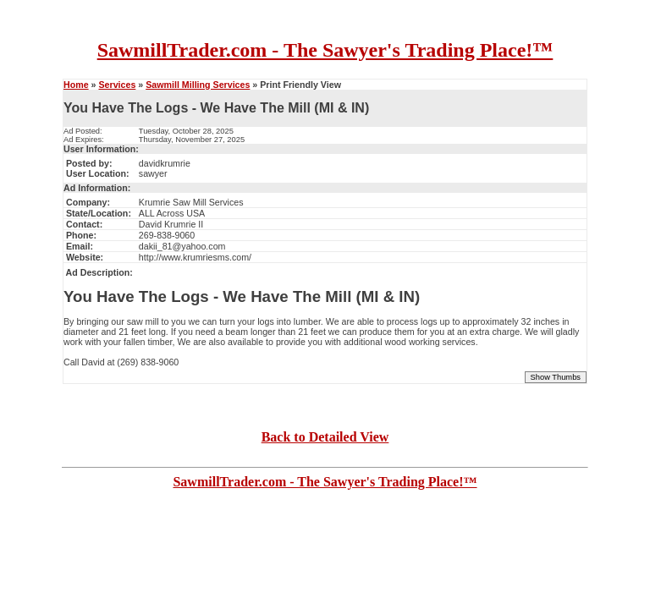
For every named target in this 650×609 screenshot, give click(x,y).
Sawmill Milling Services (198, 85)
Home (76, 85)
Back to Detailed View (325, 437)
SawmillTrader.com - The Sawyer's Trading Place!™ (325, 50)
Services (116, 85)
